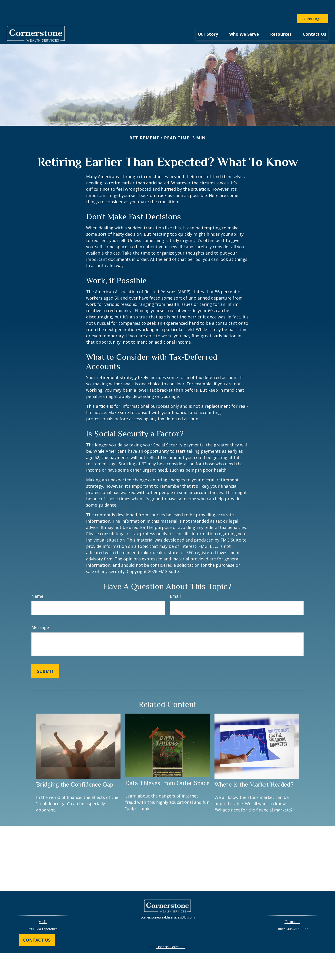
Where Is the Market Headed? (253, 770)
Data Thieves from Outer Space (167, 769)
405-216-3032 (297, 915)
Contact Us (36, 940)
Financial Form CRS (170, 933)
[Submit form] (45, 657)
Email (175, 582)
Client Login (313, 5)
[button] (208, 19)
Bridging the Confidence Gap (74, 770)
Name (37, 582)
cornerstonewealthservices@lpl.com (168, 903)
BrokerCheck (215, 941)
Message (40, 613)
